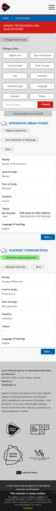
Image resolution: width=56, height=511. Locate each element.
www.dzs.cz (6, 381)
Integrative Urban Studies (28, 123)
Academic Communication (28, 250)
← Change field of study (14, 39)
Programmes (23, 18)
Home (5, 18)
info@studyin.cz (8, 385)
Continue (28, 508)
